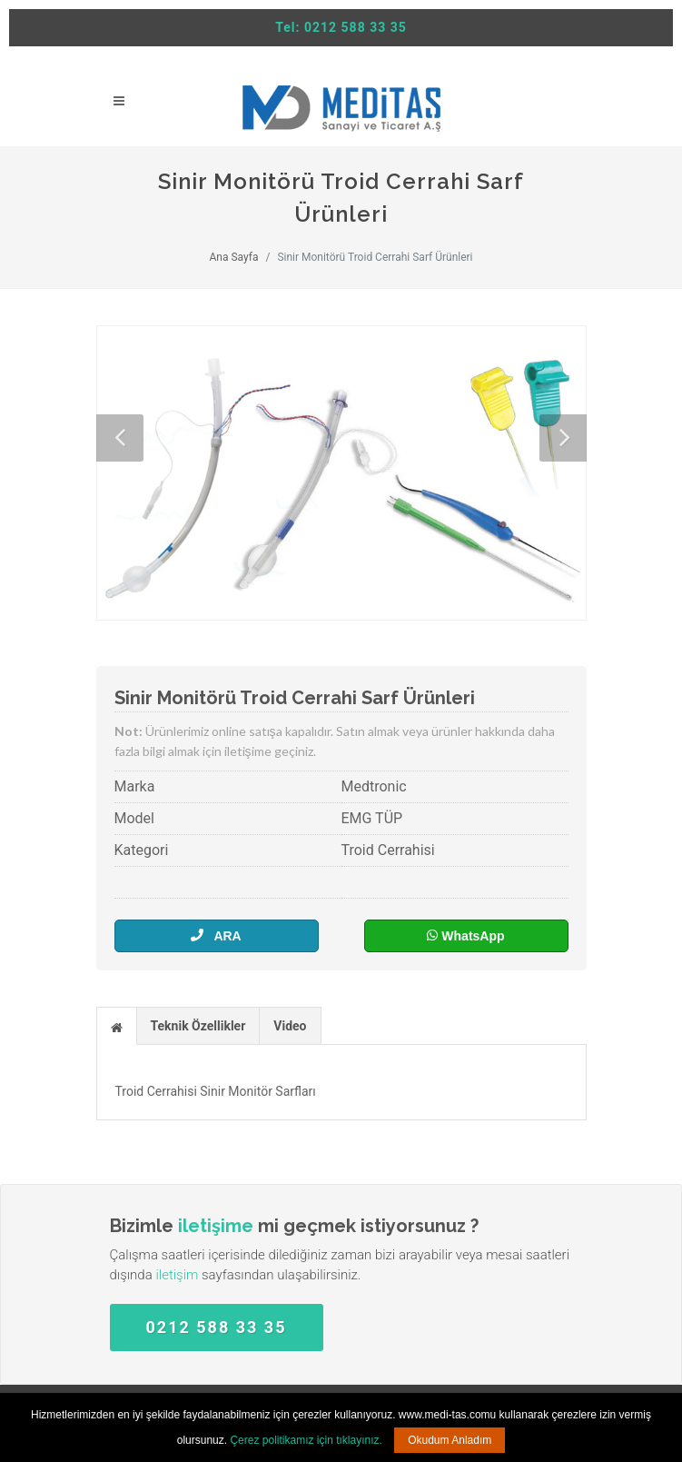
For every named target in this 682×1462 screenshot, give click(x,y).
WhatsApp (465, 935)
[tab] (116, 1025)
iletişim (176, 1275)
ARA (216, 935)
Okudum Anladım (449, 1440)
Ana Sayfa (233, 257)
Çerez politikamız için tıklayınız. (305, 1440)
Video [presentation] (289, 1026)
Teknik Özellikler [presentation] (198, 1026)
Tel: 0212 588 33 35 (341, 27)
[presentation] (116, 1027)
